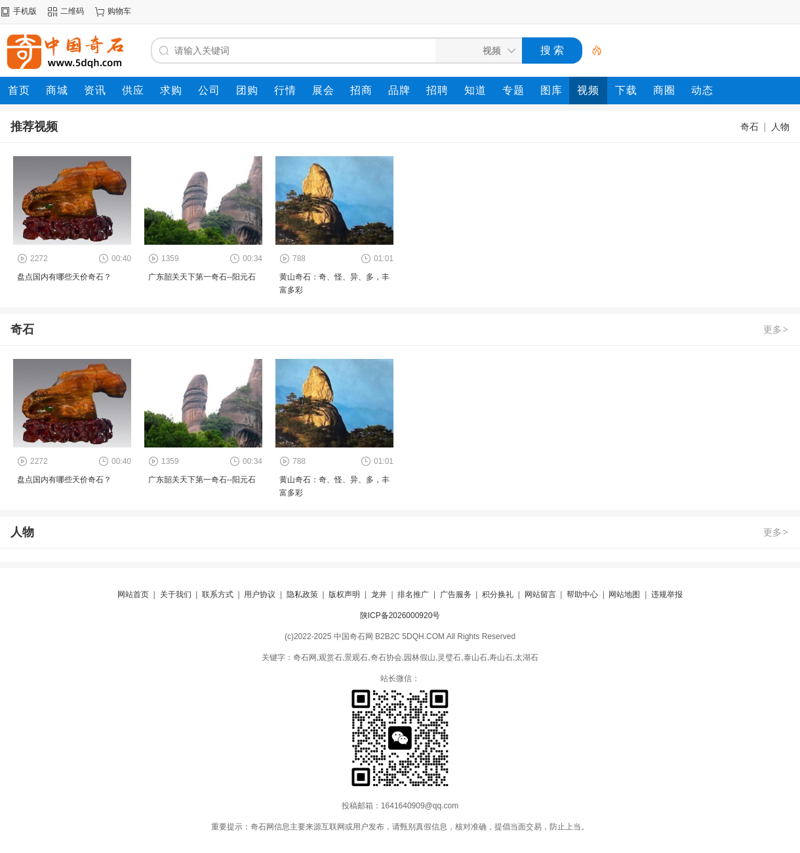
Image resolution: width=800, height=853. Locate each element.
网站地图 (624, 594)
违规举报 (667, 594)
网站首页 (133, 594)
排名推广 (413, 594)
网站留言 (540, 594)
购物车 (119, 11)
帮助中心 (582, 594)
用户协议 (259, 594)
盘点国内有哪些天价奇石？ (64, 276)
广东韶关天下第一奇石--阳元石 (202, 276)
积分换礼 (497, 594)
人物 (780, 126)
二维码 (72, 11)
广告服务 (455, 594)
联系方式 (217, 594)
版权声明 (344, 594)
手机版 (25, 11)
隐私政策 (302, 594)
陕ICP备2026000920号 (400, 615)
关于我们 (175, 594)
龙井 (379, 594)
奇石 (749, 126)
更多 (776, 329)
